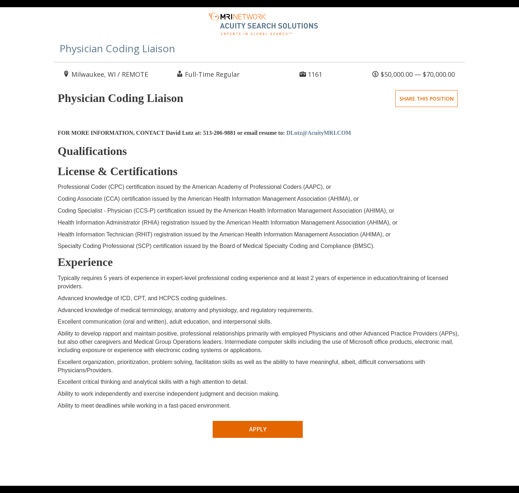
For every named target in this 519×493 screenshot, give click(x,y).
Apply (258, 429)
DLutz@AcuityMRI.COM (318, 133)
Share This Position (426, 98)
